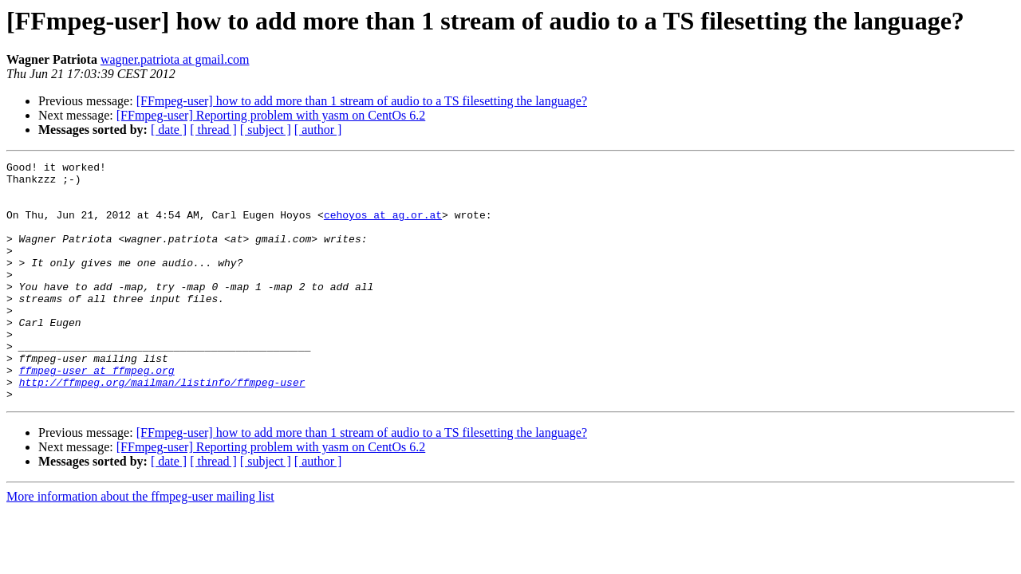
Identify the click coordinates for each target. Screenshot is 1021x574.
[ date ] (169, 129)
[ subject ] (265, 129)
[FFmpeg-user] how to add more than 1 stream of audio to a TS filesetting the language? (361, 101)
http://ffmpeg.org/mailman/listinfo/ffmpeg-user (162, 427)
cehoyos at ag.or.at (383, 226)
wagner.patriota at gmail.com (175, 59)
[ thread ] (213, 129)
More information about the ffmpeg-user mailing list (140, 544)
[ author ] (318, 129)
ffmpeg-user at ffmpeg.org (97, 413)
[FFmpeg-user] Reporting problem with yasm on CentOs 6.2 (271, 115)
